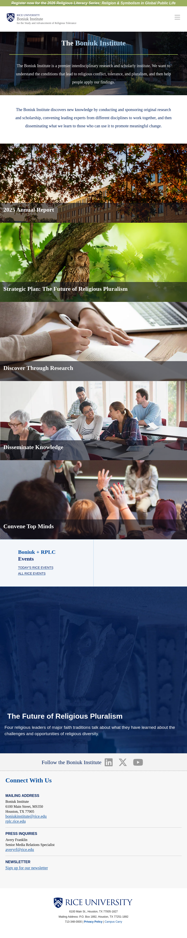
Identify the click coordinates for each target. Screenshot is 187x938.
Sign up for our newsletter (26, 868)
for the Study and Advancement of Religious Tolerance (46, 23)
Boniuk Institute (30, 19)
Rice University (28, 15)
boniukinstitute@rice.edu (26, 816)
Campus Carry (113, 921)
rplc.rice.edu (15, 821)
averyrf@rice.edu (19, 849)
